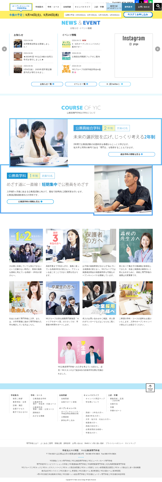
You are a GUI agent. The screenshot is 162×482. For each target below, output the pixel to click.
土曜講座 (65, 417)
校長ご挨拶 (18, 399)
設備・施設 (18, 405)
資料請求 (128, 7)
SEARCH (158, 7)
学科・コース (53, 7)
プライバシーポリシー (114, 443)
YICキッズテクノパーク (52, 467)
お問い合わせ (144, 7)
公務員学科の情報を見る (30, 201)
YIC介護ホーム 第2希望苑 (89, 471)
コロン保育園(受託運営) (103, 467)
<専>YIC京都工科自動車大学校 (49, 474)
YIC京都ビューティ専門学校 (97, 474)
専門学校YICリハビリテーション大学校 (52, 464)
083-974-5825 (94, 454)
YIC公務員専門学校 (79, 461)
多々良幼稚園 (135, 467)
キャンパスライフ (82, 7)
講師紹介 (37, 413)
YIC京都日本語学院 (117, 474)
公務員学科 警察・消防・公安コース (43, 408)
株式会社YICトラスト (50, 471)
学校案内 (39, 7)
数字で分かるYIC (20, 412)
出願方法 (114, 404)
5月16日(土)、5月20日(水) (42, 15)
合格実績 (67, 7)
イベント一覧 (81, 84)
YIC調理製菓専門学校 (96, 464)
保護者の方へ (91, 423)
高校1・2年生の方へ (95, 413)
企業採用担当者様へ (94, 429)
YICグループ (26, 467)
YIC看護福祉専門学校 (77, 464)
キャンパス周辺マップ (95, 399)
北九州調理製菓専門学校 (115, 464)
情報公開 (58, 443)
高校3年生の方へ (93, 416)
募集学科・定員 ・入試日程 (117, 400)
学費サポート (116, 411)
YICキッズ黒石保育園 (71, 467)
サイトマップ (130, 443)
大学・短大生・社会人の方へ (98, 419)
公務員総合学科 (39, 399)
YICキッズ (37, 467)
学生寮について (92, 402)
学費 (112, 407)
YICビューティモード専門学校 (100, 461)
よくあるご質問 (47, 443)
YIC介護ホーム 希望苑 (68, 471)
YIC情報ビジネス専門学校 (60, 461)
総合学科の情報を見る (132, 154)
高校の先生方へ (92, 426)
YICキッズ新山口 (121, 467)
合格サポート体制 (69, 402)
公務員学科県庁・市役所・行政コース (44, 403)
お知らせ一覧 (47, 84)
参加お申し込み (68, 420)
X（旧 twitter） (115, 84)
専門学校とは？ (33, 443)
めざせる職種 (38, 416)
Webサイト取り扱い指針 (94, 443)
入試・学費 (99, 7)
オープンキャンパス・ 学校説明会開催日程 (71, 413)
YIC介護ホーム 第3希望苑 (111, 471)
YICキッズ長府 (87, 467)
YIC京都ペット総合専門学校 (74, 474)
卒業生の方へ (91, 433)
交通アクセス (18, 409)
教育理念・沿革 (19, 402)
